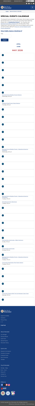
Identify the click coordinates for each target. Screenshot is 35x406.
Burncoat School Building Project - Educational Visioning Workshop (15, 150)
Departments (7, 1)
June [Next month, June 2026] (18, 46)
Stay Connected (4, 357)
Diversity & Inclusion (5, 353)
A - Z (2, 322)
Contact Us (3, 374)
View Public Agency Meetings (11, 31)
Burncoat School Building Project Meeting (12, 94)
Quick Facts (3, 338)
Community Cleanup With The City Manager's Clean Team (15, 293)
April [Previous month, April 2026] (18, 44)
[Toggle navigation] (32, 7)
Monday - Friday (4, 368)
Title (2, 33)
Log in (2, 325)
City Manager (4, 334)
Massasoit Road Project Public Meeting (11, 103)
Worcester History (5, 342)
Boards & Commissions (6, 351)
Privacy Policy (4, 319)
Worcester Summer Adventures (9, 201)
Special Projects (4, 340)
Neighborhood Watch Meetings (9, 23)
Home (7, 11)
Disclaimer (3, 317)
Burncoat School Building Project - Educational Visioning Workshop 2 (15, 258)
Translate (3, 359)
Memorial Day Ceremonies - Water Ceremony (12, 240)
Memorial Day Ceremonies (8, 248)
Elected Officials (4, 336)
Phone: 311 (3, 372)
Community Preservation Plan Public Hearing (12, 262)
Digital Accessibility (5, 315)
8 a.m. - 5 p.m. (4, 370)
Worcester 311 (18, 1)
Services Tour (4, 376)
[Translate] (30, 1)
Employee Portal (4, 355)
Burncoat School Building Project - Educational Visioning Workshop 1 (15, 197)
